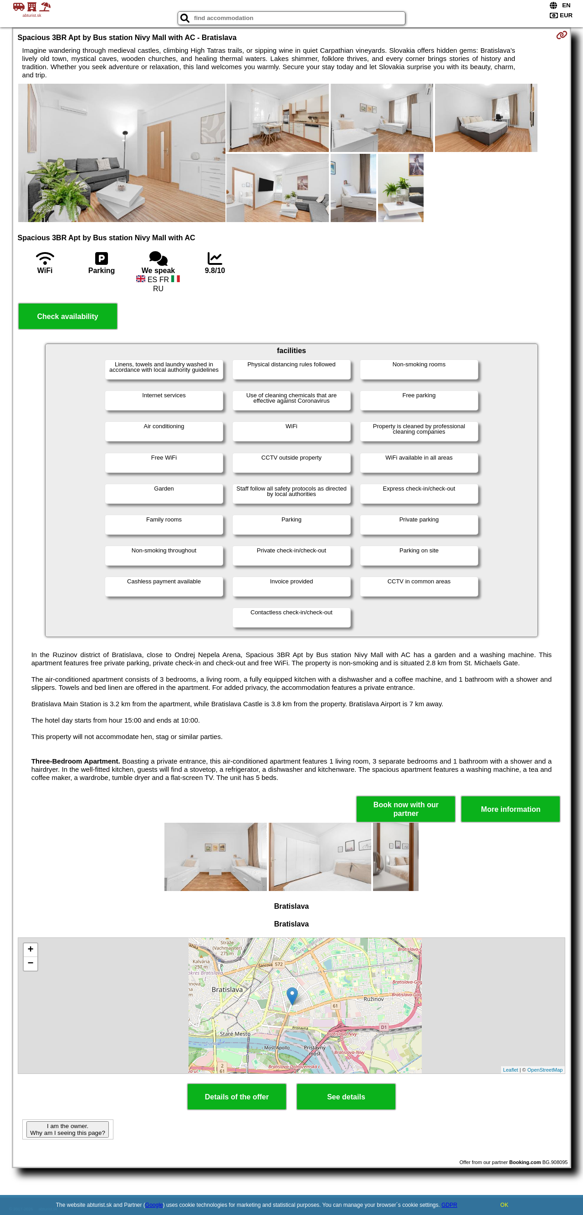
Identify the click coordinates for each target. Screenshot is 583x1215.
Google (154, 1205)
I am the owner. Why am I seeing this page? (67, 1129)
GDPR (449, 1205)
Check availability (67, 316)
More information (511, 809)
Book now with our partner (406, 809)
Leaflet (510, 1070)
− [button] (30, 964)
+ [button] (30, 950)
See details (346, 1097)
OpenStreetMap (545, 1070)
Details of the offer (237, 1097)
